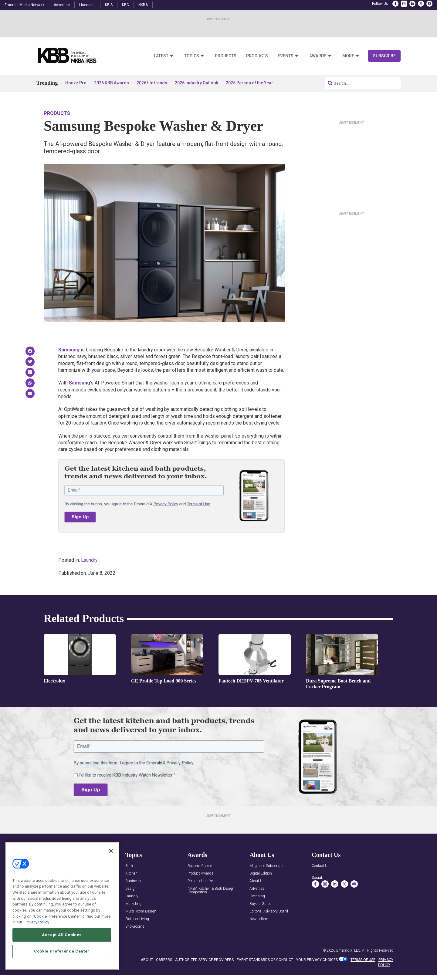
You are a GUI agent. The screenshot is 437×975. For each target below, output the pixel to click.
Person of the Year (202, 881)
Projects (225, 56)
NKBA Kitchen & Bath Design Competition (211, 890)
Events (285, 56)
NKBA (143, 5)
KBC (125, 5)
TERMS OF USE (363, 960)
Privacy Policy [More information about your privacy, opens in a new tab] (37, 922)
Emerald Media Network (24, 5)
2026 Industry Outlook (196, 82)
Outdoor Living (137, 919)
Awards (318, 56)
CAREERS (164, 960)
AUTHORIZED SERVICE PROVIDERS (204, 960)
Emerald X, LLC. (348, 950)
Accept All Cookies (62, 935)
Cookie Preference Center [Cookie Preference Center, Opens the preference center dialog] (62, 951)
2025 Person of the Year (249, 82)
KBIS (109, 5)
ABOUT (147, 960)
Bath (129, 866)
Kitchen (131, 873)
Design (131, 889)
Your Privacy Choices (317, 960)
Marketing (133, 904)
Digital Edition (260, 873)
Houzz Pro (75, 82)
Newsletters (258, 919)
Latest (161, 56)
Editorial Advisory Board (268, 911)
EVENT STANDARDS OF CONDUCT (265, 960)
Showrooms (134, 927)
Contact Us (321, 866)
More (348, 56)
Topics (191, 56)
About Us (257, 881)
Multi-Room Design (140, 911)
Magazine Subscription (267, 866)
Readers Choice (200, 866)
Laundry (89, 560)
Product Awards (200, 873)
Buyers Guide (260, 904)
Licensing (87, 5)
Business (133, 881)
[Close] (111, 851)
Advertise (62, 5)
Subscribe (384, 55)
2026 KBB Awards (111, 82)
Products (257, 56)
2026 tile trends (152, 82)
